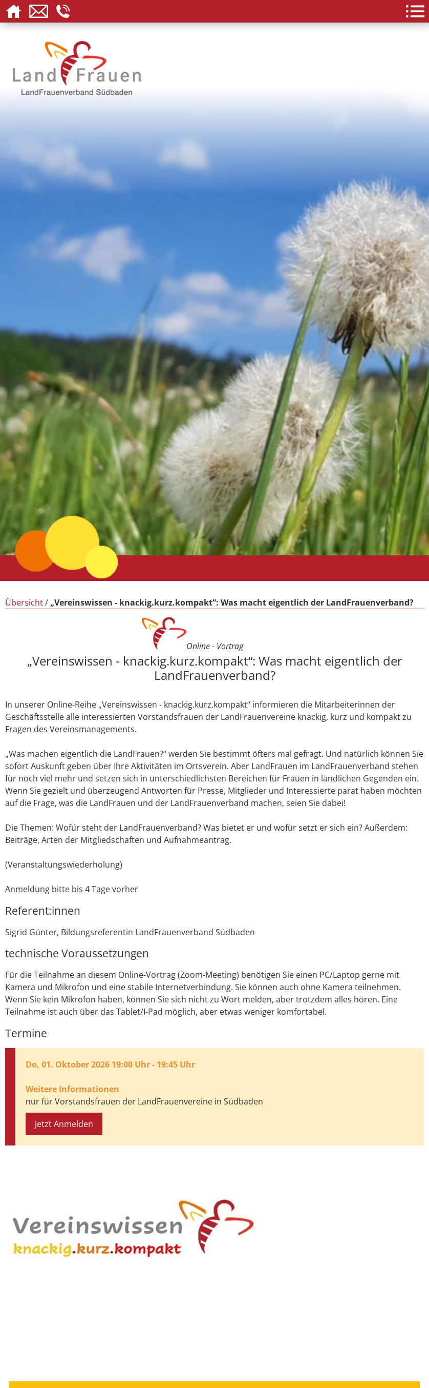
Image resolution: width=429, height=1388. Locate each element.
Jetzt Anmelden (64, 1124)
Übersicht (24, 602)
